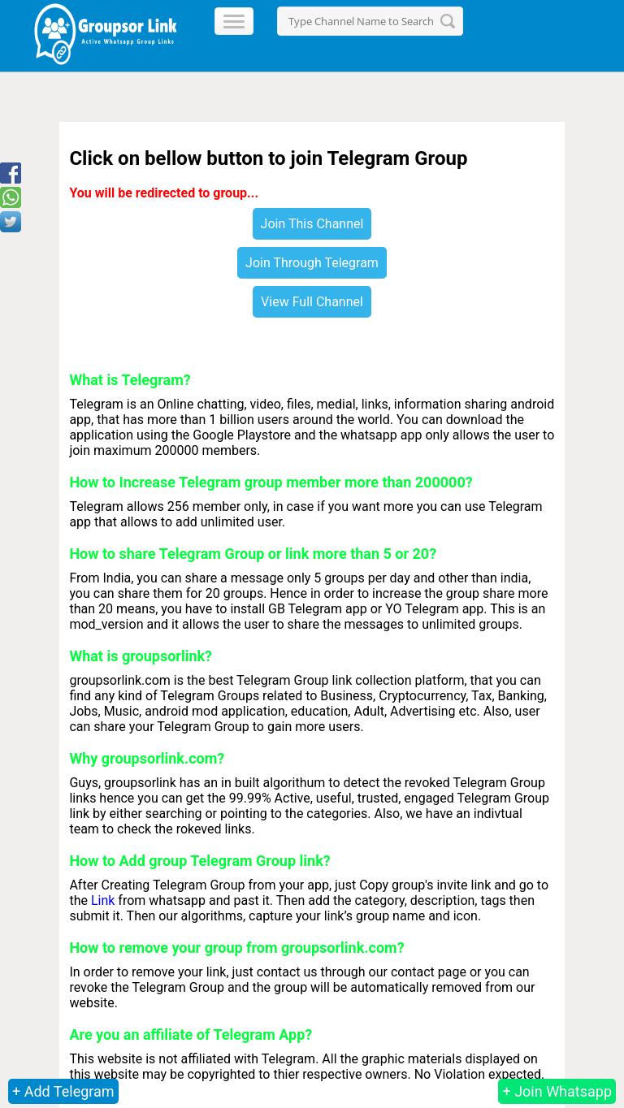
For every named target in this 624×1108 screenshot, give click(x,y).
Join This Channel (312, 224)
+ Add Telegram (63, 1091)
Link (103, 900)
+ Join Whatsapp (557, 1091)
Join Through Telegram (312, 263)
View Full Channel (312, 301)
